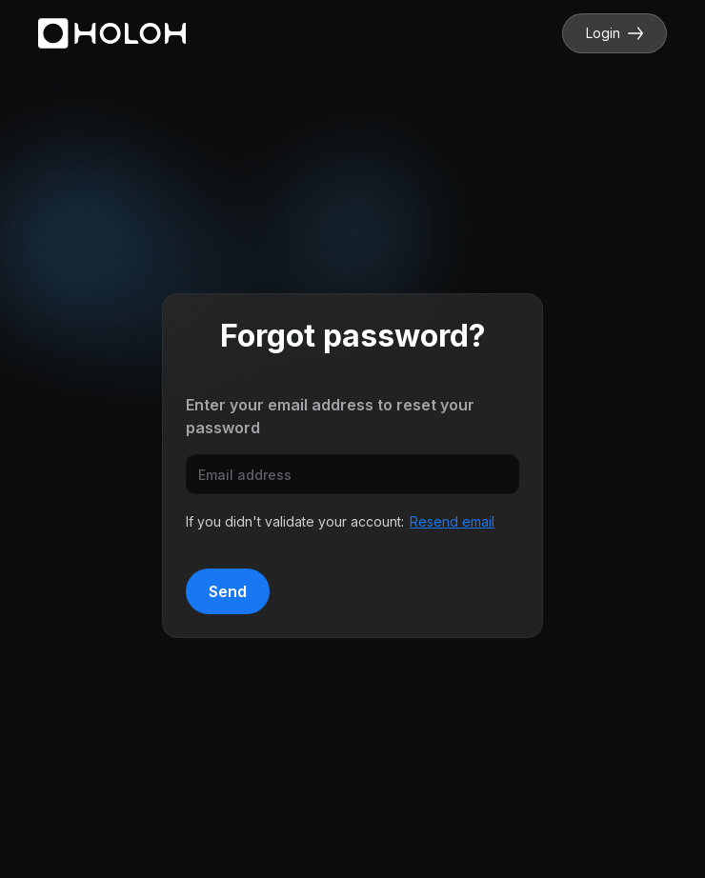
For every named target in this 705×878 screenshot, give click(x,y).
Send (228, 591)
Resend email (452, 521)
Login (614, 33)
